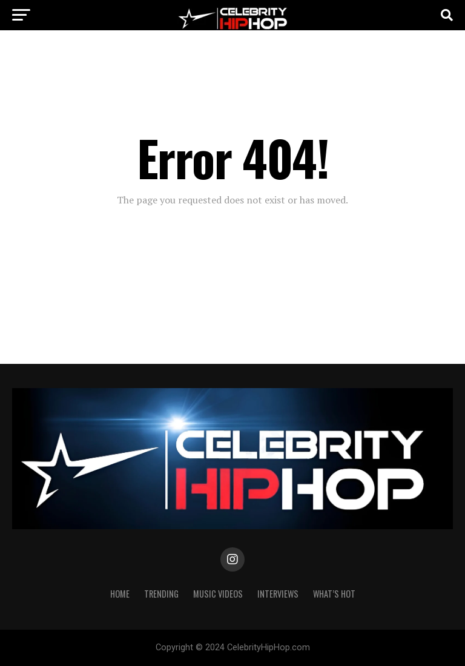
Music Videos (218, 593)
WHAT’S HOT (334, 593)
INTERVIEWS (277, 593)
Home (120, 593)
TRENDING (161, 593)
